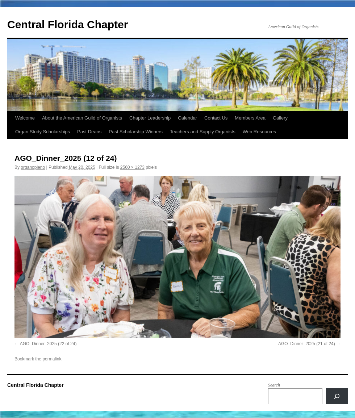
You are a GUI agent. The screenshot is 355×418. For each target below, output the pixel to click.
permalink (51, 358)
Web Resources (259, 131)
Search (274, 385)
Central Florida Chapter (67, 24)
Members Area (250, 118)
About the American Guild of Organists (82, 118)
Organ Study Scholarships (42, 131)
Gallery (280, 118)
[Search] (337, 396)
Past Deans (89, 131)
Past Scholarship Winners (136, 131)
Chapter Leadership (150, 118)
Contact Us (215, 118)
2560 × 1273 (132, 167)
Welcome (25, 118)
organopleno (33, 167)
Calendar (187, 118)
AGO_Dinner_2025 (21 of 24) (306, 343)
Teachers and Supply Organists (202, 131)
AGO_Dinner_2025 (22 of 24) (48, 343)
